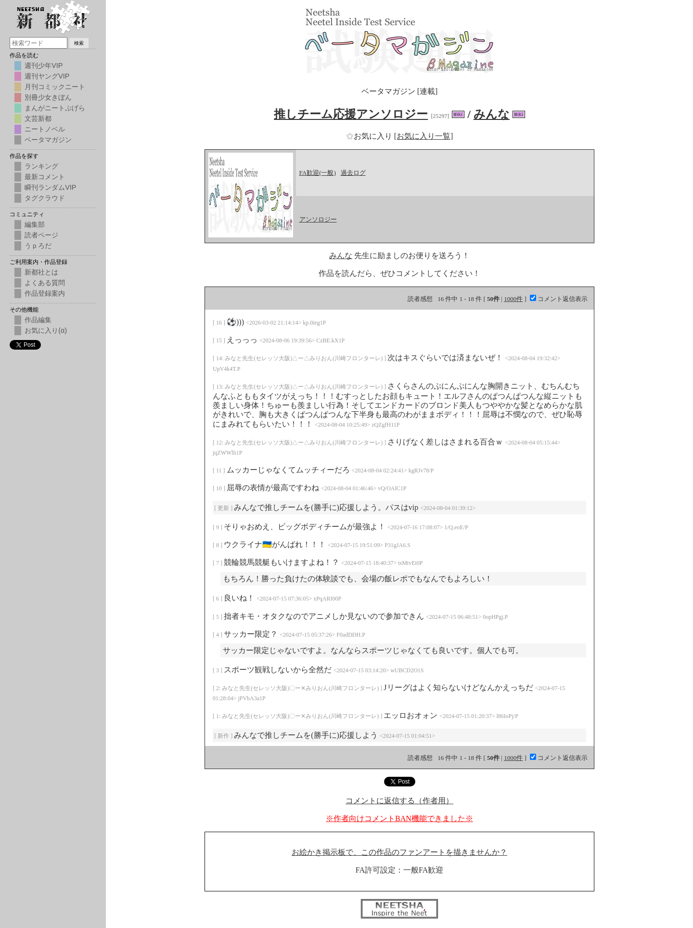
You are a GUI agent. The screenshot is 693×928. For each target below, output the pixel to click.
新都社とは (41, 272)
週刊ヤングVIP (47, 76)
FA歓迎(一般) (317, 172)
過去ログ (353, 172)
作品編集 (38, 320)
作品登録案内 (45, 293)
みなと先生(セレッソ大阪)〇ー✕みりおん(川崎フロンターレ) (301, 688)
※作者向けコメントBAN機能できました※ (399, 818)
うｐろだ (38, 245)
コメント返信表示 (559, 298)
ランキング (41, 166)
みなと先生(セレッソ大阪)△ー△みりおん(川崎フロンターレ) (304, 358)
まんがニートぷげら (55, 108)
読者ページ (41, 235)
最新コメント (45, 177)
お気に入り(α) (46, 330)
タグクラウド (45, 198)
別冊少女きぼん (48, 97)
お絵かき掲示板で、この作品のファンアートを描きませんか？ (399, 852)
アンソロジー (318, 219)
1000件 (513, 298)
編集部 (35, 224)
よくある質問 (45, 283)
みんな (492, 114)
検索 (79, 43)
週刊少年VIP (44, 65)
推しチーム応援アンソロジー (351, 114)
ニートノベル (45, 129)
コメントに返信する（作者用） (399, 801)
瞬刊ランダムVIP (50, 187)
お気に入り (370, 136)
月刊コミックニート (55, 87)
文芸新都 (38, 118)
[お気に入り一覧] (423, 136)
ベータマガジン (48, 140)
